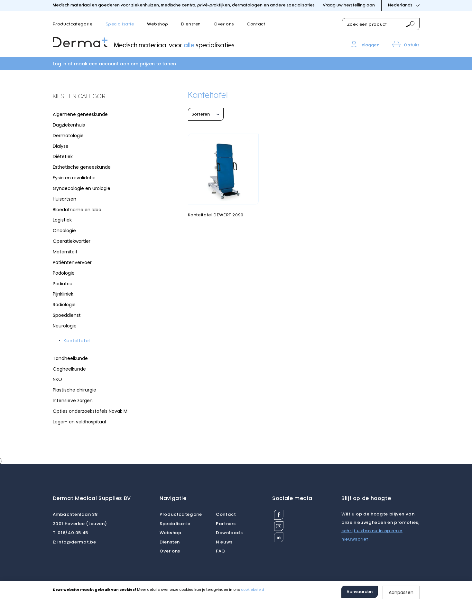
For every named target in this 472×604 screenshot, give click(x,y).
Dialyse (61, 146)
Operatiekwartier (71, 241)
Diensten (191, 24)
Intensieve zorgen (73, 400)
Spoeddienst (67, 315)
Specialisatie (120, 24)
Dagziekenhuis (69, 125)
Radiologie (64, 304)
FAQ (220, 551)
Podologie (64, 273)
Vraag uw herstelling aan (349, 5)
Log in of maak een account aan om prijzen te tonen (114, 64)
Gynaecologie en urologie (81, 188)
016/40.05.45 (70, 533)
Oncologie (64, 230)
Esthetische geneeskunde (82, 167)
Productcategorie (73, 24)
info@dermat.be (74, 542)
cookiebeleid (252, 589)
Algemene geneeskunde (80, 114)
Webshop (157, 24)
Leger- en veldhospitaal (79, 422)
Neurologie (65, 326)
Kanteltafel (76, 340)
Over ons (224, 24)
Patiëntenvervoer (72, 262)
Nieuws (224, 542)
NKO (57, 379)
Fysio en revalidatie (74, 178)
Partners (226, 524)
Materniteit (65, 252)
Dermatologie (68, 135)
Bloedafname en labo (77, 209)
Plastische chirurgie (74, 390)
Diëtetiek (63, 156)
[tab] (101, 97)
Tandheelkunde (70, 358)
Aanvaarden (360, 592)
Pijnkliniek (63, 294)
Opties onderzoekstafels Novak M (90, 411)
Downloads (229, 533)
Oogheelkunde (69, 369)
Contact (256, 24)
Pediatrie (62, 283)
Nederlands (404, 5)
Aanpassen (401, 592)
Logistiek (62, 220)
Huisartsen (64, 199)
